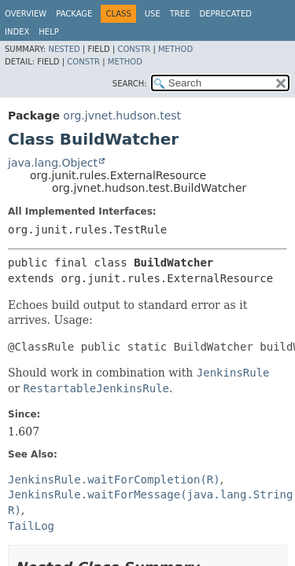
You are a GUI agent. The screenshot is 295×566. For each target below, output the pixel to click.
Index (17, 32)
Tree (180, 13)
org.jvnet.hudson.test (122, 115)
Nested (63, 49)
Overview (25, 13)
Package (74, 13)
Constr (133, 49)
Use (152, 13)
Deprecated (225, 13)
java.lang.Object (53, 162)
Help (48, 32)
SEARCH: (129, 83)
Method (175, 49)
